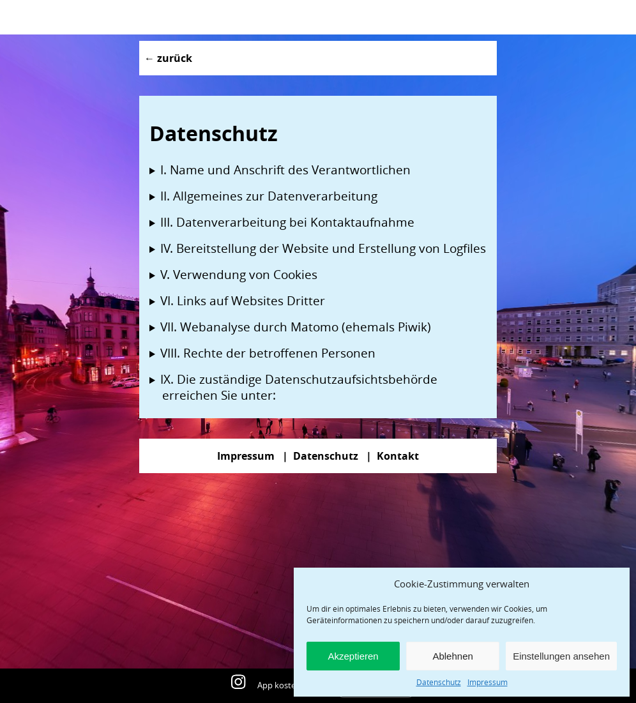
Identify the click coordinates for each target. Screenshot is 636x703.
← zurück (168, 58)
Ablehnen (452, 656)
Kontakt (398, 456)
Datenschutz (438, 682)
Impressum (487, 682)
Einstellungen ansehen (561, 656)
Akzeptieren (353, 656)
